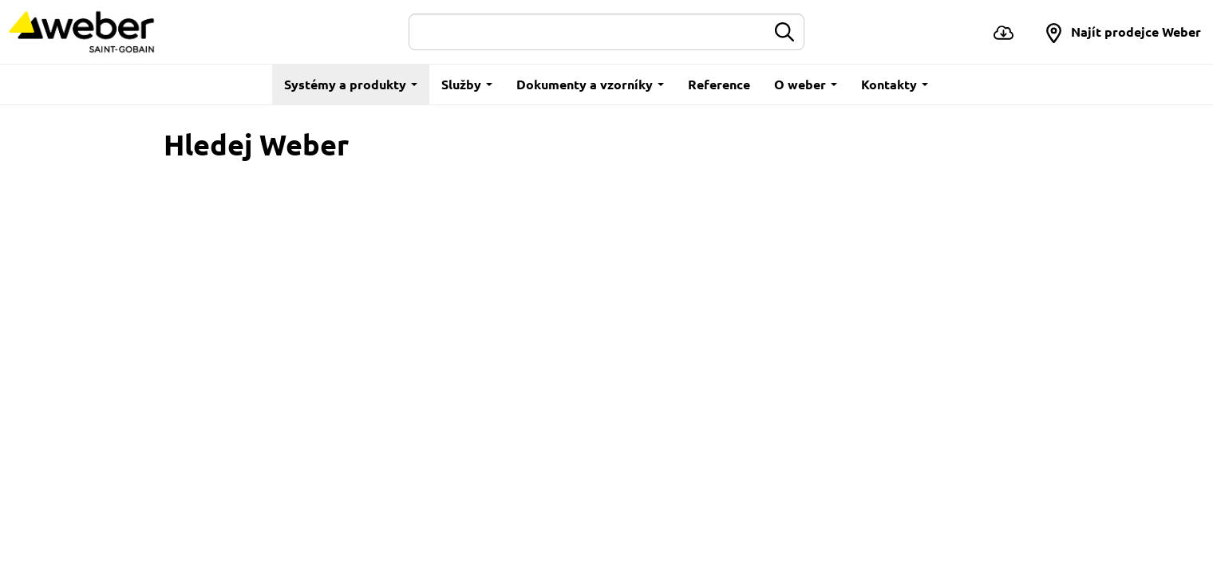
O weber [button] (805, 84)
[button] (1122, 32)
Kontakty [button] (894, 84)
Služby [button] (466, 84)
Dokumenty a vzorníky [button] (590, 84)
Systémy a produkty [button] (350, 84)
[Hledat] (588, 31)
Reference (719, 84)
